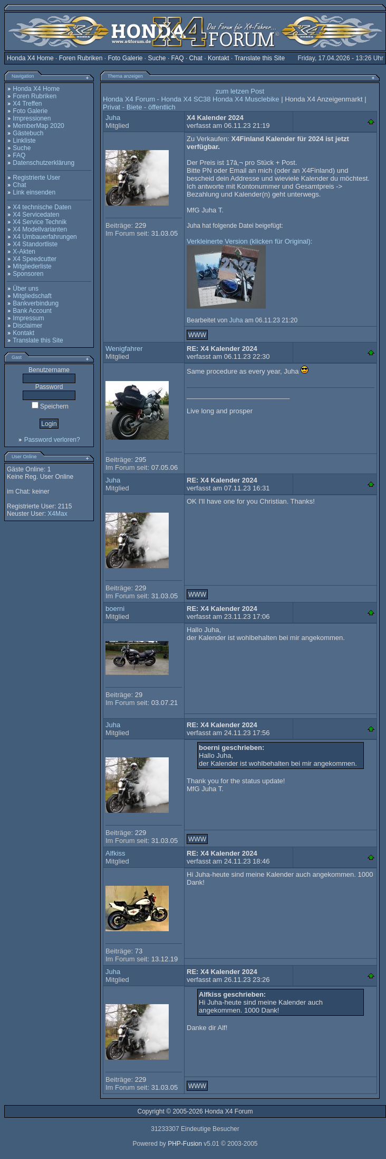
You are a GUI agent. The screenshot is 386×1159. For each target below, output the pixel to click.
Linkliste (24, 140)
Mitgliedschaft (32, 296)
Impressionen (32, 118)
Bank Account (32, 310)
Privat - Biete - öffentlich (139, 107)
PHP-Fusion (185, 1143)
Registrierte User (36, 177)
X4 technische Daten (42, 207)
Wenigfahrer (124, 349)
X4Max (57, 513)
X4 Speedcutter (34, 259)
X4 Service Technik (39, 222)
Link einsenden (34, 192)
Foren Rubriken (81, 58)
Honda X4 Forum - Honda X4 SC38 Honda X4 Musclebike (191, 99)
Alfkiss (115, 853)
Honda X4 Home (30, 58)
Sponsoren (28, 273)
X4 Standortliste (35, 244)
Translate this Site (259, 58)
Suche (157, 58)
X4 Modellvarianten (40, 229)
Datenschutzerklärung (43, 162)
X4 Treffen (27, 103)
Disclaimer (27, 325)
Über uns (25, 288)
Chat (195, 58)
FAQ (177, 58)
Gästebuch (28, 133)
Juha (112, 118)
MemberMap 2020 (38, 125)
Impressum (28, 318)
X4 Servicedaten (36, 214)
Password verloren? (52, 439)
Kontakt (218, 58)
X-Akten (24, 251)
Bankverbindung (36, 303)
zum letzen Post (240, 91)
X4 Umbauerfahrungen (44, 236)
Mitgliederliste (32, 266)
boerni (114, 609)
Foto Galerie (125, 58)
